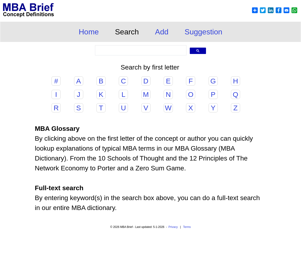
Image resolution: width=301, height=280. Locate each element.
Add (161, 32)
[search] (140, 50)
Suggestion (203, 32)
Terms (187, 227)
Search (127, 32)
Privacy (173, 227)
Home (89, 32)
